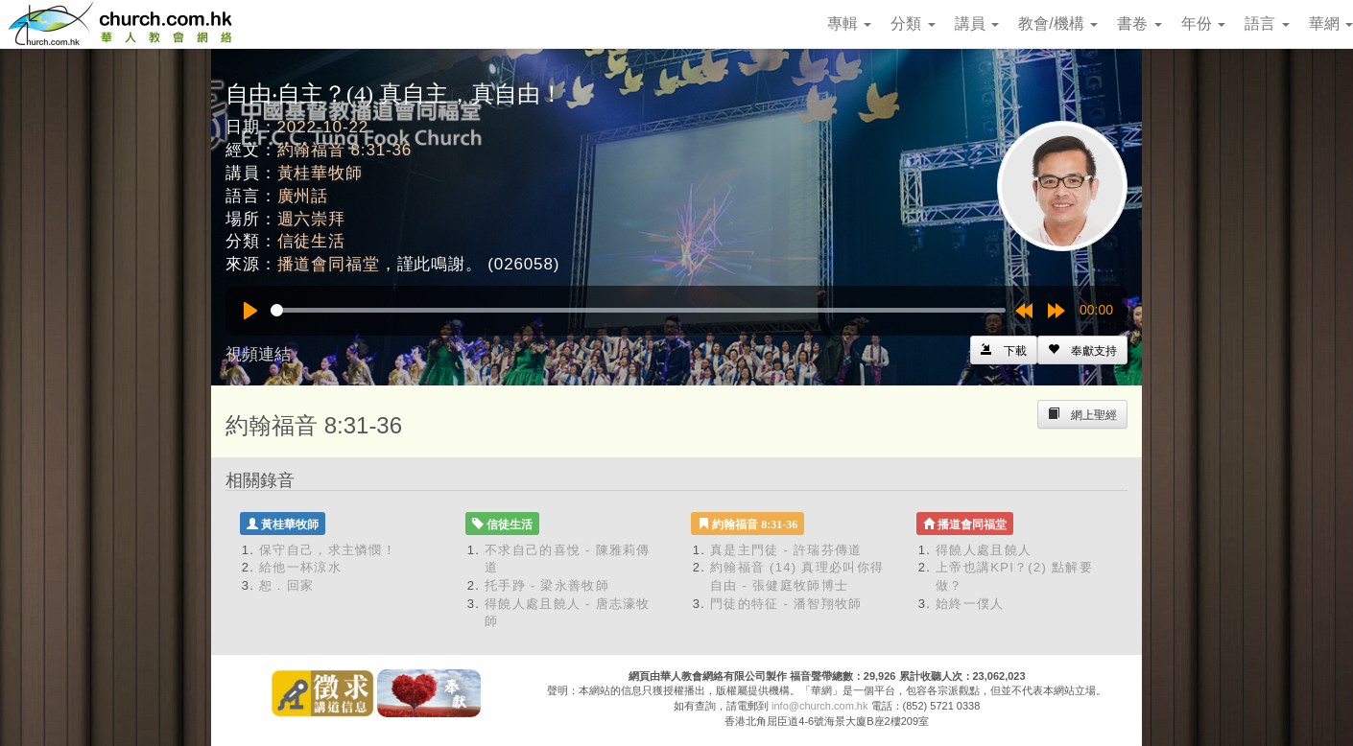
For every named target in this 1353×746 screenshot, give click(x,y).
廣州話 (303, 196)
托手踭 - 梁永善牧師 (547, 585)
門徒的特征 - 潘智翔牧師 (786, 603)
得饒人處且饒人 (984, 550)
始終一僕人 (970, 603)
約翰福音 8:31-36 (345, 150)
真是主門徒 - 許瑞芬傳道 (786, 550)
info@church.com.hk (819, 705)
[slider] (638, 310)
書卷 (1139, 23)
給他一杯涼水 (300, 567)
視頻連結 (258, 354)
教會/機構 (1058, 23)
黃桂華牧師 (320, 173)
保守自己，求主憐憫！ (327, 550)
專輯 (849, 23)
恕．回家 (286, 585)
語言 (1267, 23)
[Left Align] (1082, 350)
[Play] (250, 310)
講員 (977, 23)
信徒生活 (311, 241)
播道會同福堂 (328, 264)
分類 (912, 23)
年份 (1203, 23)
